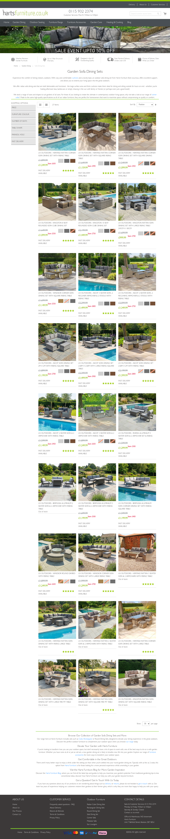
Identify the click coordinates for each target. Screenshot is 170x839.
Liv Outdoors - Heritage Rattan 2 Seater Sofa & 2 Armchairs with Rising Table (97, 642)
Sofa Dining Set (92, 814)
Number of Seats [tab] (19, 121)
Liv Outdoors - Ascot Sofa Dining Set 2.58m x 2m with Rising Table (135, 364)
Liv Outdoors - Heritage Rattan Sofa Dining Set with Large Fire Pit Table (55, 700)
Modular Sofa (92, 821)
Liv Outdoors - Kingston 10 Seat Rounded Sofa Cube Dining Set (93, 224)
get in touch (143, 784)
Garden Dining (26, 66)
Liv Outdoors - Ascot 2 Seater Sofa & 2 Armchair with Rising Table (56, 434)
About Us (142, 5)
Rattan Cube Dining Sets (96, 805)
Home (6, 22)
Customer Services (158, 5)
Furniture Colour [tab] (20, 114)
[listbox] (66, 161)
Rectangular (88, 739)
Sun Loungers (92, 824)
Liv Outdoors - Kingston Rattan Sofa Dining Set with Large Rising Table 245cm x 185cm (136, 226)
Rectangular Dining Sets (95, 808)
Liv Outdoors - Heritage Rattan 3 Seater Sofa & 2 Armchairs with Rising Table (137, 575)
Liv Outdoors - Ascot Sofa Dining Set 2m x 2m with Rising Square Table (55, 364)
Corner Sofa (91, 818)
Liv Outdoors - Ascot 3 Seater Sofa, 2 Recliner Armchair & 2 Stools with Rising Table (95, 296)
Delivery (132, 5)
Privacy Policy (55, 818)
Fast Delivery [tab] (18, 142)
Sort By (132, 105)
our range (129, 742)
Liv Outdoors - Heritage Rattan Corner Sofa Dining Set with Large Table (137, 642)
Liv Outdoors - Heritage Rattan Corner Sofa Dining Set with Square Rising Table (97, 156)
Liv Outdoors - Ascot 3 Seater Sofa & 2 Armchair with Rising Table (96, 434)
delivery (108, 784)
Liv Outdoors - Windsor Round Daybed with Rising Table (56, 575)
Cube (81, 739)
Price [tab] (14, 108)
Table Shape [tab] (17, 128)
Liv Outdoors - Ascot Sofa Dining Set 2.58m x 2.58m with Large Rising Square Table (96, 366)
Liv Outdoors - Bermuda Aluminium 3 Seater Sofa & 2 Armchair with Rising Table (95, 506)
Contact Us (16, 814)
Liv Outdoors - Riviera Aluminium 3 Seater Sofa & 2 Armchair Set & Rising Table (135, 436)
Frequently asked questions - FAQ (62, 805)
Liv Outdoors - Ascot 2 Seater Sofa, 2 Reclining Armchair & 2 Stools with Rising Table (135, 296)
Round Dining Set (93, 811)
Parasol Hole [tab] (18, 135)
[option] (72, 161)
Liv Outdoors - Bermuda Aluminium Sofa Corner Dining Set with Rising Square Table (135, 506)
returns (116, 784)
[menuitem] (19, 22)
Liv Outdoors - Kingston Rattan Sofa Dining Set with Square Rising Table (136, 700)
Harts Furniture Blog (53, 773)
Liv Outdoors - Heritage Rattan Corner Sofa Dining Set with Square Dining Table (137, 156)
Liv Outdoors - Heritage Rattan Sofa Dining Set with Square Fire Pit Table (95, 700)
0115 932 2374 (81, 12)
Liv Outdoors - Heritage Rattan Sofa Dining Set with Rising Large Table (55, 642)
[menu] (85, 22)
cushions (75, 78)
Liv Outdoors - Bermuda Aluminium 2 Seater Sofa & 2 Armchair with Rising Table (55, 506)
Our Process (17, 811)
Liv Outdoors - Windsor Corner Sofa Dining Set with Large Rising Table (96, 575)
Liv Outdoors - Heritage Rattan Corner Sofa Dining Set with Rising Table (57, 154)
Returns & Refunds (57, 811)
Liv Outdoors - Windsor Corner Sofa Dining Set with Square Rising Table (56, 294)
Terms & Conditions (57, 814)
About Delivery (55, 808)
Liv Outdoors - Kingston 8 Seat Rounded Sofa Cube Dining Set (53, 224)
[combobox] (145, 13)
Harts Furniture (70, 766)
